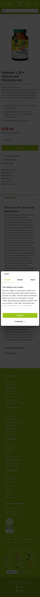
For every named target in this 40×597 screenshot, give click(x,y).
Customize (20, 321)
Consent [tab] (7, 280)
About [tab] (32, 280)
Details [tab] (20, 280)
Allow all (20, 315)
